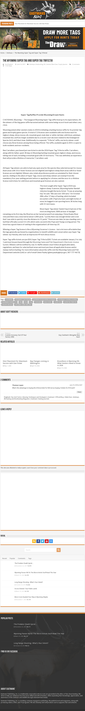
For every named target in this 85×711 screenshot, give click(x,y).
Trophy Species (62, 64)
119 (30, 599)
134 (28, 591)
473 (30, 566)
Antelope (9, 53)
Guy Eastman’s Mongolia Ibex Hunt (68, 335)
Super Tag (58, 302)
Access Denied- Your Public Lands (26, 589)
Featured (38, 302)
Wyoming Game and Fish (23, 305)
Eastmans (9, 299)
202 (29, 585)
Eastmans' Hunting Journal (68, 299)
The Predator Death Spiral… (24, 563)
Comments (21, 558)
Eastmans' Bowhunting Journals (44, 299)
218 (28, 575)
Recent (4, 558)
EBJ (21, 302)
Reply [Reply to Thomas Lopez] (79, 392)
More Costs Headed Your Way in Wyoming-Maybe (31, 597)
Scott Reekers (9, 64)
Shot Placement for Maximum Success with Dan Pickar (32, 23)
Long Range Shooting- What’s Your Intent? (29, 582)
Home (2, 53)
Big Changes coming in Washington (39, 362)
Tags (29, 558)
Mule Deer (55, 64)
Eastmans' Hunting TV (9, 302)
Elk (44, 64)
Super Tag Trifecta (70, 302)
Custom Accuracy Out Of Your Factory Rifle (17, 335)
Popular (12, 558)
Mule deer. (48, 302)
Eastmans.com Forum (23, 299)
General (48, 64)
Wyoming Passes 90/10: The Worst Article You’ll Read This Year (35, 572)
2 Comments (76, 64)
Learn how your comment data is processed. (41, 468)
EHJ (26, 302)
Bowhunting (39, 64)
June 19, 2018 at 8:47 (76, 385)
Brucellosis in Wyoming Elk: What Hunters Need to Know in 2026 (68, 363)
